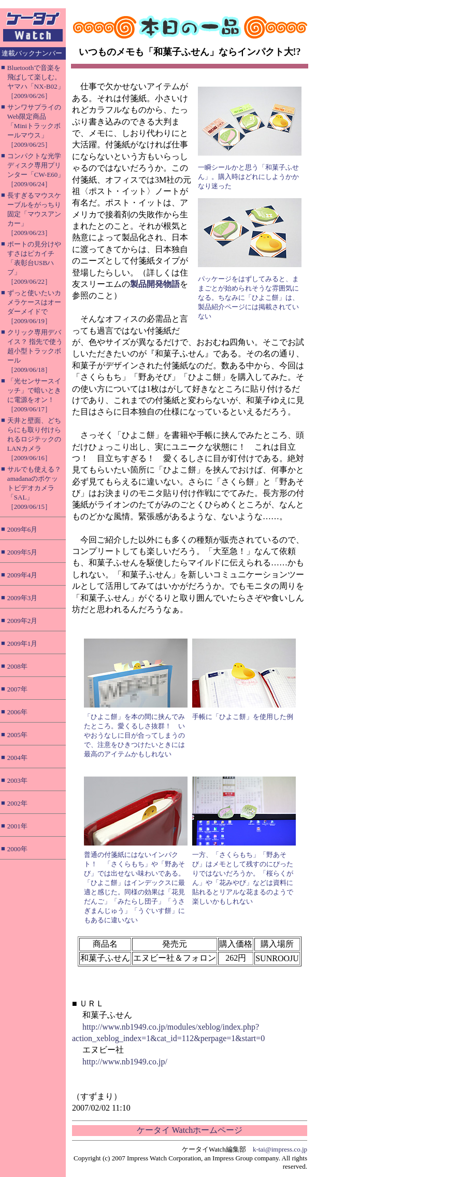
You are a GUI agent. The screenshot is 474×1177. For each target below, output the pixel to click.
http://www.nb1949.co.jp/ (124, 1061)
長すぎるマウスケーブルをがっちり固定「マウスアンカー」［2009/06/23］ (34, 214)
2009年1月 (22, 643)
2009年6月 (22, 529)
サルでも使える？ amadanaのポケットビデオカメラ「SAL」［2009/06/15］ (34, 487)
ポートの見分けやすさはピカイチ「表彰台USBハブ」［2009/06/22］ (34, 262)
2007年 (17, 689)
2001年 (17, 826)
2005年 (17, 735)
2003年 (17, 780)
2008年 (17, 666)
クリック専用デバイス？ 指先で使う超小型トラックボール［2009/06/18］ (35, 350)
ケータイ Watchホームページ (189, 1130)
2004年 (17, 757)
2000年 (17, 849)
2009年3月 (22, 598)
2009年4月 (22, 575)
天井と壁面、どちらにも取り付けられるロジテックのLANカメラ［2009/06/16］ (34, 439)
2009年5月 (22, 552)
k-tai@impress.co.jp (280, 1149)
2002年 (17, 803)
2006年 (17, 712)
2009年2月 (22, 621)
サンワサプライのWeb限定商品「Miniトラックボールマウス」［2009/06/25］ (34, 125)
